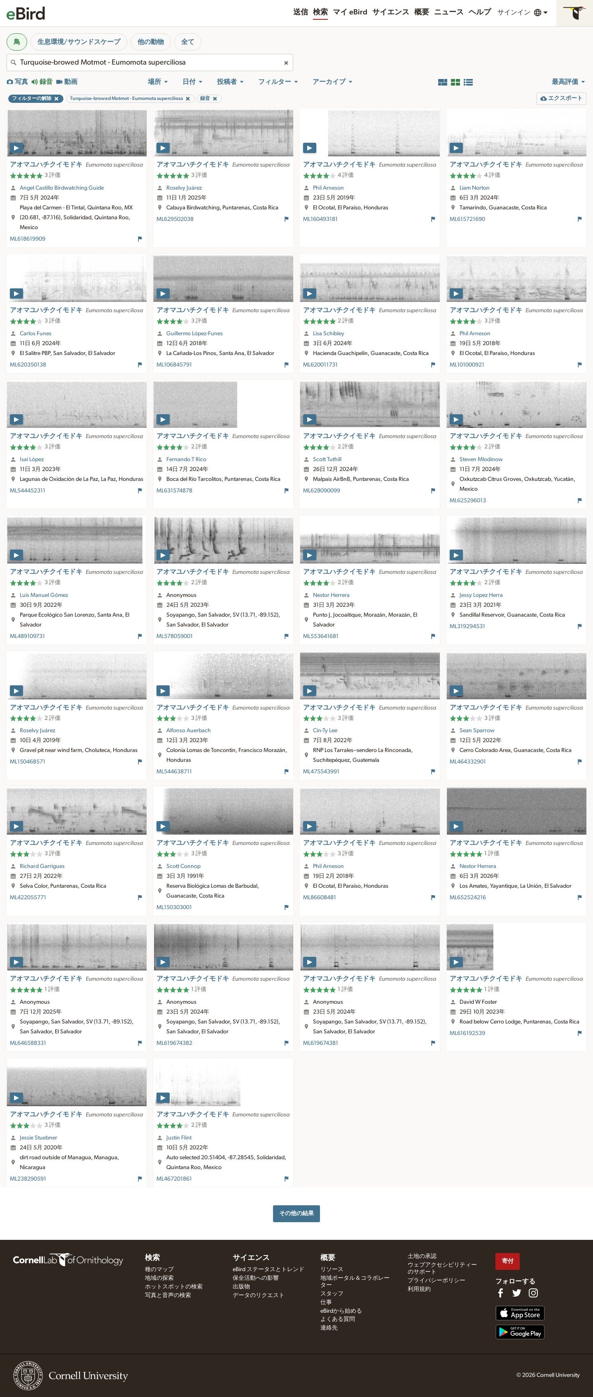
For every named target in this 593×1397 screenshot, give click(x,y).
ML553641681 (321, 636)
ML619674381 (320, 1043)
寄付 (508, 1261)
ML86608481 (319, 897)
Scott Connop (183, 866)
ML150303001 (174, 907)
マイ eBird (350, 12)
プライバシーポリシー (436, 1280)
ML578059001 (174, 636)
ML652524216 (468, 897)
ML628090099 (321, 491)
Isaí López (32, 459)
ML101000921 (467, 365)
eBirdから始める (341, 1311)
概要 (421, 12)
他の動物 (151, 42)
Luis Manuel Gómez (44, 595)
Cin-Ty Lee (325, 730)
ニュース (449, 12)
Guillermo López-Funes (194, 333)
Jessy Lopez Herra (481, 595)
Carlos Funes (35, 333)
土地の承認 (422, 1256)
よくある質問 (337, 1319)
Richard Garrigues (42, 866)
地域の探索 (159, 1278)
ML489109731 (27, 636)
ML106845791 (174, 365)
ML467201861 (174, 1179)
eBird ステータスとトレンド (268, 1269)
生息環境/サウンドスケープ (78, 42)
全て (187, 42)
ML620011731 (320, 365)
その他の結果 (296, 1213)
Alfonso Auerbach (188, 730)
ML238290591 (28, 1179)
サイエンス (390, 12)
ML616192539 (467, 1033)
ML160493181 (320, 219)
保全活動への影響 (256, 1278)
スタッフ (331, 1294)
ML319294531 (467, 626)
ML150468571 (27, 762)
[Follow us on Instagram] (533, 1293)
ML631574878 (174, 491)
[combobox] (150, 62)
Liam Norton (475, 188)
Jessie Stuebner (38, 1138)
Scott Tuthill (327, 459)
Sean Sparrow (477, 730)
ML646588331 (28, 1043)
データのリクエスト (259, 1295)
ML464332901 (468, 762)
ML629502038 (175, 219)
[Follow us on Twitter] (517, 1293)
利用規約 (419, 1289)
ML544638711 (174, 772)
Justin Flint (178, 1138)
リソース (331, 1269)
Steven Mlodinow (481, 459)
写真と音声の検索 (168, 1295)
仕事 (326, 1302)
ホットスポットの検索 (174, 1287)
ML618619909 (27, 239)
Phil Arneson (328, 188)
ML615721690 (467, 219)
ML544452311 (27, 491)
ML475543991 (321, 772)
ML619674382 (174, 1043)
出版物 (241, 1287)
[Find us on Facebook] (500, 1293)
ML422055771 (28, 897)
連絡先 (329, 1328)
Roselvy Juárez (184, 188)
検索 (320, 12)
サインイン (513, 12)
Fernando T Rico (186, 459)
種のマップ (159, 1269)
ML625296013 (468, 501)
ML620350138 (28, 365)
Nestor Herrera (331, 595)
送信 (300, 12)
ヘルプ (480, 12)
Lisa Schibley (328, 333)
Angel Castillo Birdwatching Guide (62, 188)
